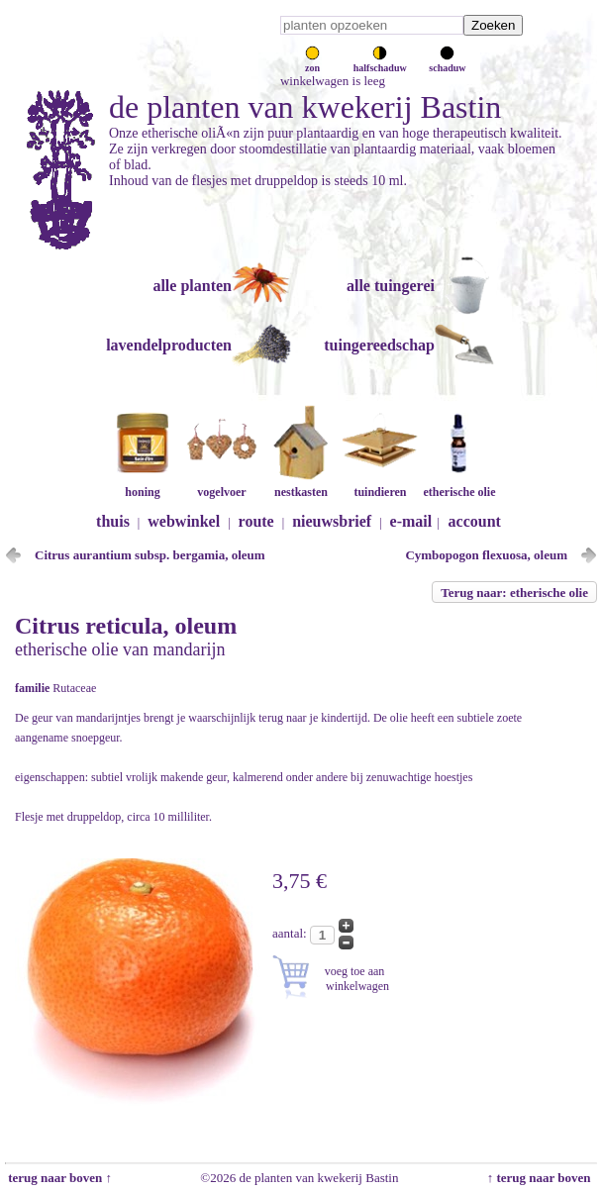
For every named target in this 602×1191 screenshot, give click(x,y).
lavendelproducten (169, 345)
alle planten (192, 285)
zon (312, 62)
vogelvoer (221, 484)
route (256, 521)
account (475, 521)
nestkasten (301, 484)
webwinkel (184, 521)
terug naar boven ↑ (58, 1177)
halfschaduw (380, 62)
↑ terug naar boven (542, 1177)
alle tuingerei (391, 285)
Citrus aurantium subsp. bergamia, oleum (150, 554)
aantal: (291, 933)
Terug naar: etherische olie (514, 592)
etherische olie (459, 484)
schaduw (447, 62)
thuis (113, 521)
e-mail (411, 521)
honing (142, 484)
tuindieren (380, 484)
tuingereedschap (379, 345)
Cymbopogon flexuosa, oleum (486, 554)
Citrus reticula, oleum (126, 626)
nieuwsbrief (331, 521)
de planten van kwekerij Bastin (305, 107)
